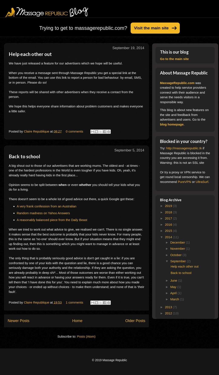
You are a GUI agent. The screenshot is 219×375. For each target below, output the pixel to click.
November (178, 248)
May (173, 287)
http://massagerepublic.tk (184, 148)
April (173, 293)
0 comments (74, 131)
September (178, 261)
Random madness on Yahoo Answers (43, 213)
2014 (169, 237)
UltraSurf (202, 182)
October (176, 255)
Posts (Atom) (86, 336)
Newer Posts (18, 321)
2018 (169, 212)
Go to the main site (174, 59)
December (178, 242)
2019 (169, 206)
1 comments (74, 302)
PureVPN (184, 182)
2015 (169, 230)
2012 (169, 313)
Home (77, 321)
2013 (169, 307)
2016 (169, 224)
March (175, 299)
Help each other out (30, 54)
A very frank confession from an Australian (46, 206)
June (174, 280)
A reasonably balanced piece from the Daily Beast (52, 220)
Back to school (24, 156)
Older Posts (135, 321)
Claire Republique (37, 131)
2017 (169, 218)
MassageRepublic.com (177, 83)
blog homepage (172, 124)
